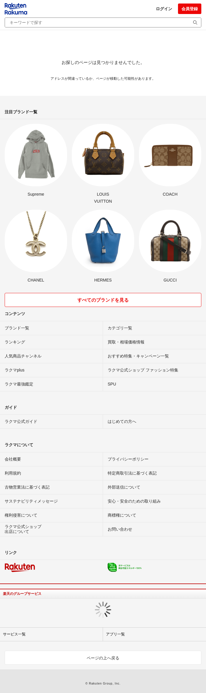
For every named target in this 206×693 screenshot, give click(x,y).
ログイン (164, 8)
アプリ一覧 (115, 634)
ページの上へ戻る (103, 658)
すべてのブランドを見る (103, 300)
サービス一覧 (14, 634)
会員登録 (189, 8)
